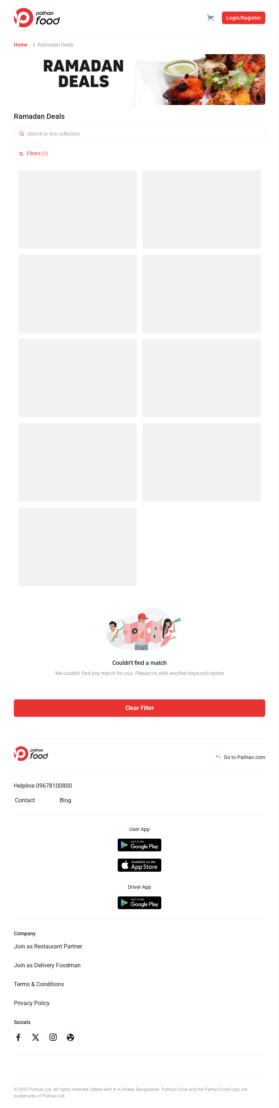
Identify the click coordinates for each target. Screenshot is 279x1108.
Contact (25, 800)
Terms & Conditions (39, 984)
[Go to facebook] (18, 1038)
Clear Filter (139, 707)
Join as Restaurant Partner (48, 946)
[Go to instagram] (53, 1038)
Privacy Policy (32, 1003)
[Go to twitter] (35, 1038)
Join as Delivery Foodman (47, 965)
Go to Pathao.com (240, 757)
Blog (65, 800)
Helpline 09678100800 (43, 785)
